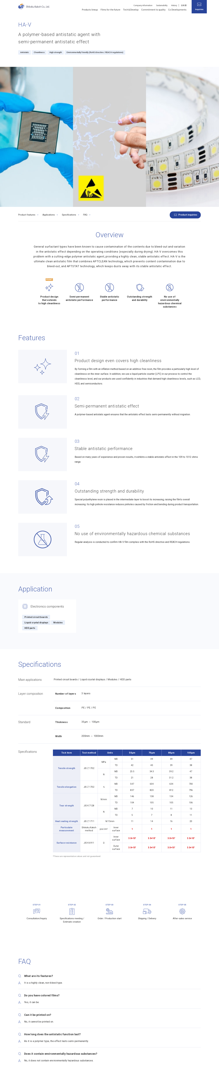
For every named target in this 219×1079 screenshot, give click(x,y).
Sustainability (161, 5)
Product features (26, 77)
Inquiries (189, 1028)
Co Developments (177, 9)
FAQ (85, 77)
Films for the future (110, 9)
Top (20, 1011)
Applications (48, 77)
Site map (56, 1073)
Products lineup (90, 9)
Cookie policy (41, 1073)
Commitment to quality (153, 9)
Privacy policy (24, 1073)
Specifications (69, 77)
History (174, 5)
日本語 (183, 5)
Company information (143, 5)
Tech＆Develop (131, 9)
